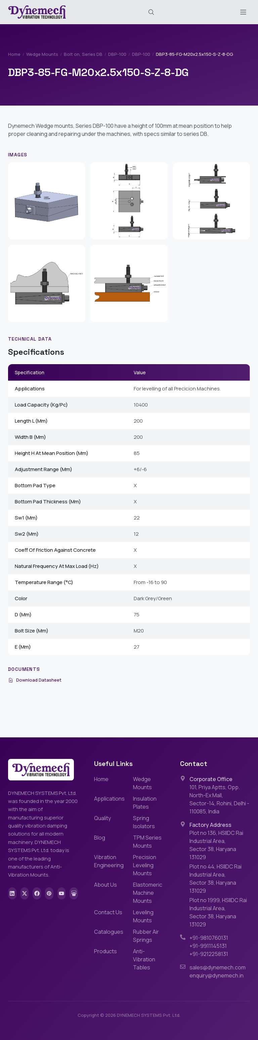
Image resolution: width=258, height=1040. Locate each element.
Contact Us (108, 912)
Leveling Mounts (143, 916)
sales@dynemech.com (217, 967)
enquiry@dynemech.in (216, 975)
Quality (102, 818)
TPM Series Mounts (147, 841)
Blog (99, 837)
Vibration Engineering (109, 861)
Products (105, 951)
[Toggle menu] (243, 12)
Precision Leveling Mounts (144, 865)
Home (14, 54)
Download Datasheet (34, 680)
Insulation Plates (145, 802)
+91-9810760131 (208, 937)
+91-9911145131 (208, 946)
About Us (105, 884)
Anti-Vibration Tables (144, 959)
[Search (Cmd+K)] (151, 12)
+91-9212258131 (208, 954)
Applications (109, 798)
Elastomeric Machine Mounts (147, 892)
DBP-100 (117, 54)
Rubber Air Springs (146, 935)
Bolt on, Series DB (83, 54)
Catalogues (108, 931)
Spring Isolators (144, 822)
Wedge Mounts (42, 54)
